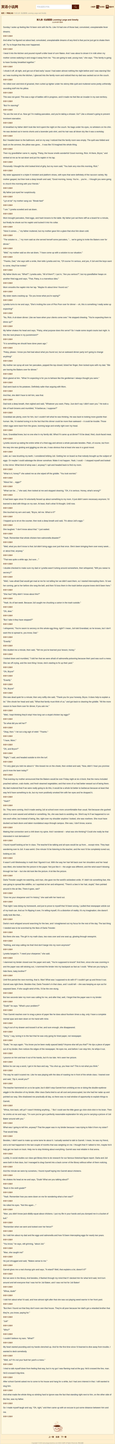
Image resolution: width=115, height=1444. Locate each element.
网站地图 (80, 1443)
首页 (2, 13)
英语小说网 (9, 7)
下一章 (63, 1437)
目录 (57, 1437)
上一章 (51, 1437)
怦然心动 (10, 13)
